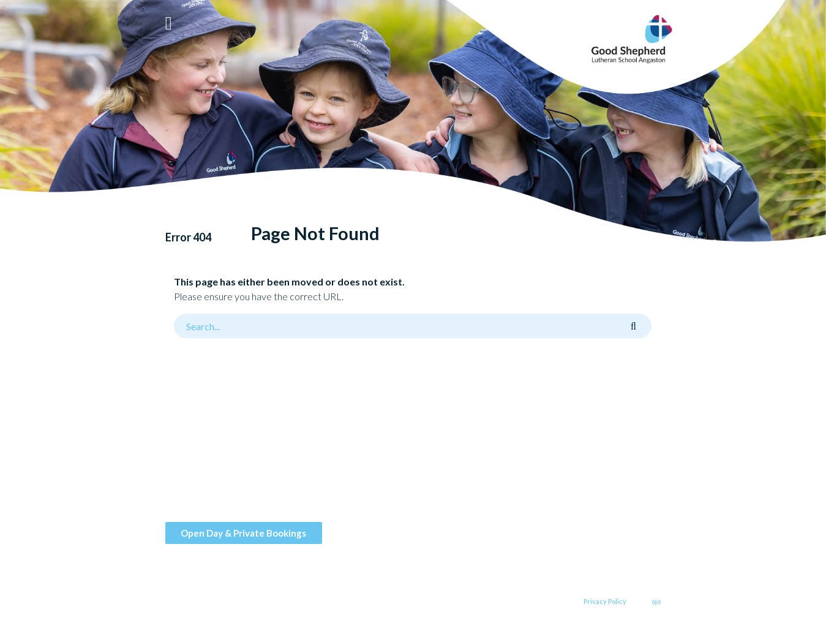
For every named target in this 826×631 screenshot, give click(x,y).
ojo (656, 601)
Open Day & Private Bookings (243, 532)
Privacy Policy (605, 601)
